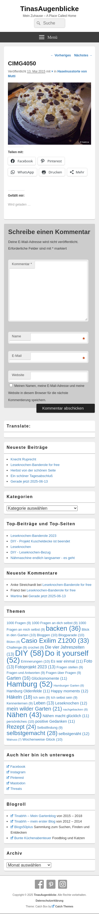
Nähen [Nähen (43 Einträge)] (24, 715)
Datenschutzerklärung (49, 900)
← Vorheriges (60, 55)
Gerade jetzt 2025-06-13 (29, 481)
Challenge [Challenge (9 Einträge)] (17, 647)
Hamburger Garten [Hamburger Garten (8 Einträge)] (69, 685)
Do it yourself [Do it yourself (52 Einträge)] (47, 656)
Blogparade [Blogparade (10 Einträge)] (71, 635)
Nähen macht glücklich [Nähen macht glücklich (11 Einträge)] (66, 716)
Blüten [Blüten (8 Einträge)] (13, 641)
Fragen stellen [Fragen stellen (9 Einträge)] (69, 667)
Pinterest (15, 778)
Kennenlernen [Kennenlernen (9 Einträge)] (20, 703)
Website (18, 375)
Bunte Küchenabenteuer (31, 838)
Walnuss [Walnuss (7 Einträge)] (14, 739)
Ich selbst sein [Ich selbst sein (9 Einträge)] (64, 697)
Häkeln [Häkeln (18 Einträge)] (19, 697)
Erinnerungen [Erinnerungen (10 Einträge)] (35, 661)
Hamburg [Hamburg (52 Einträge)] (30, 684)
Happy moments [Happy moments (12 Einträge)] (69, 691)
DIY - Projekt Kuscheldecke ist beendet (40, 541)
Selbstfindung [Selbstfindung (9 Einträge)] (50, 728)
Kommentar (22, 264)
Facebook (16, 767)
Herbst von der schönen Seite (33, 470)
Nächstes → (83, 55)
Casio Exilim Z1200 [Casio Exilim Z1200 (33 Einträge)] (55, 640)
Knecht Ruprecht (23, 459)
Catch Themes (62, 906)
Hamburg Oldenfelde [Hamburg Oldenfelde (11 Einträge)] (28, 691)
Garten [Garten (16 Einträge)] (19, 678)
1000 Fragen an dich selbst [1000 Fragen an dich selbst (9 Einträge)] (55, 623)
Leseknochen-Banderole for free (35, 465)
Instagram (16, 772)
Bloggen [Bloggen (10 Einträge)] (47, 635)
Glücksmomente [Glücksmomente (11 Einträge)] (49, 678)
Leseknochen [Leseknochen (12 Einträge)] (71, 703)
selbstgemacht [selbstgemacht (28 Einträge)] (32, 733)
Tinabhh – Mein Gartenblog (33, 816)
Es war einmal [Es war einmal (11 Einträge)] (67, 661)
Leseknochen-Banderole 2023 (33, 536)
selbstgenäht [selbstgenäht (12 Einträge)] (73, 733)
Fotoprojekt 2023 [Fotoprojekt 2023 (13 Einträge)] (35, 666)
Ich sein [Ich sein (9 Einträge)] (41, 697)
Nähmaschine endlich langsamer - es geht (43, 558)
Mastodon (16, 783)
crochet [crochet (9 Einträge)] (36, 647)
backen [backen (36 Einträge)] (63, 628)
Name (16, 336)
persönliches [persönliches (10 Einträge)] (20, 721)
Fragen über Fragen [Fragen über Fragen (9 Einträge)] (63, 673)
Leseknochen (21, 547)
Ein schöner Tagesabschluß (32, 476)
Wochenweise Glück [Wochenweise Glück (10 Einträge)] (42, 739)
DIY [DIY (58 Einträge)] (29, 653)
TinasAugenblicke (49, 9)
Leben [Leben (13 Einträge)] (44, 703)
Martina (16, 596)
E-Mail (17, 356)
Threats (14, 789)
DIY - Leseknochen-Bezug (31, 552)
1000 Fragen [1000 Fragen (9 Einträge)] (19, 623)
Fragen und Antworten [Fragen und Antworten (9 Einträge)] (26, 673)
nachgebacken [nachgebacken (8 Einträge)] (75, 709)
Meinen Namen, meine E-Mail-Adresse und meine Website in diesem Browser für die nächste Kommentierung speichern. (46, 393)
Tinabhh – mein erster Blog (33, 821)
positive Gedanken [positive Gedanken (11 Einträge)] (55, 721)
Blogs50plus (22, 827)
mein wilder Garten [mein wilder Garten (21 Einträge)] (34, 709)
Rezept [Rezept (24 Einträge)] (21, 727)
